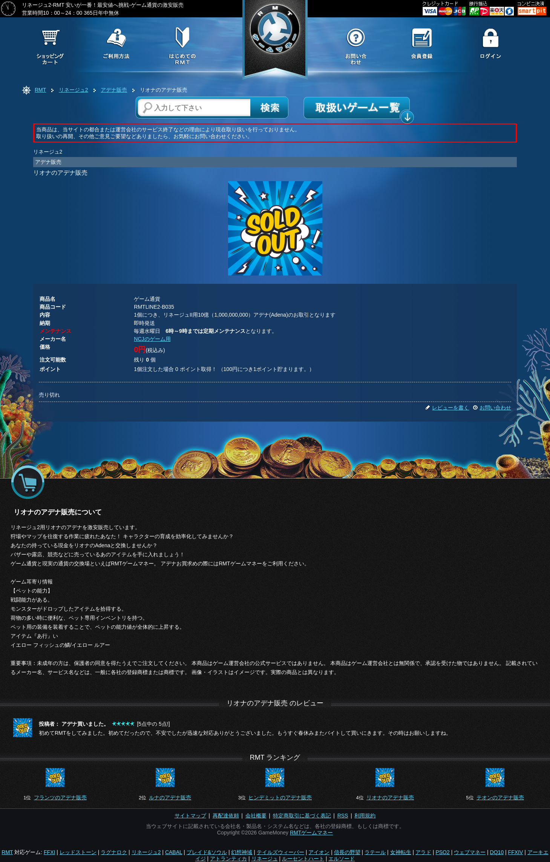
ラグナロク (114, 852)
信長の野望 (347, 852)
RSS (342, 816)
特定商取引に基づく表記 (302, 816)
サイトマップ (190, 816)
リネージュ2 (73, 90)
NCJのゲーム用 (152, 339)
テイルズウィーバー (280, 852)
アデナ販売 (114, 90)
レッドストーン (78, 852)
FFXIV (515, 852)
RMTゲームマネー (311, 833)
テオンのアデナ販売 (500, 797)
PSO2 (442, 852)
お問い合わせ (492, 408)
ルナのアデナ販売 (170, 797)
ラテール (375, 852)
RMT (40, 90)
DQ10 (497, 852)
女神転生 (400, 852)
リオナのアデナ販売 (390, 797)
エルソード (341, 859)
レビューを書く (447, 408)
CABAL (173, 852)
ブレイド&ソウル (207, 852)
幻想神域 (241, 852)
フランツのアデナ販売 (60, 797)
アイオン (318, 852)
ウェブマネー (470, 852)
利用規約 (364, 816)
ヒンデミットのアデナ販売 (280, 797)
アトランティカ (228, 859)
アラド (423, 852)
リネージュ (264, 859)
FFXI (49, 852)
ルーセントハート (303, 859)
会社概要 (256, 816)
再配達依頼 (226, 816)
